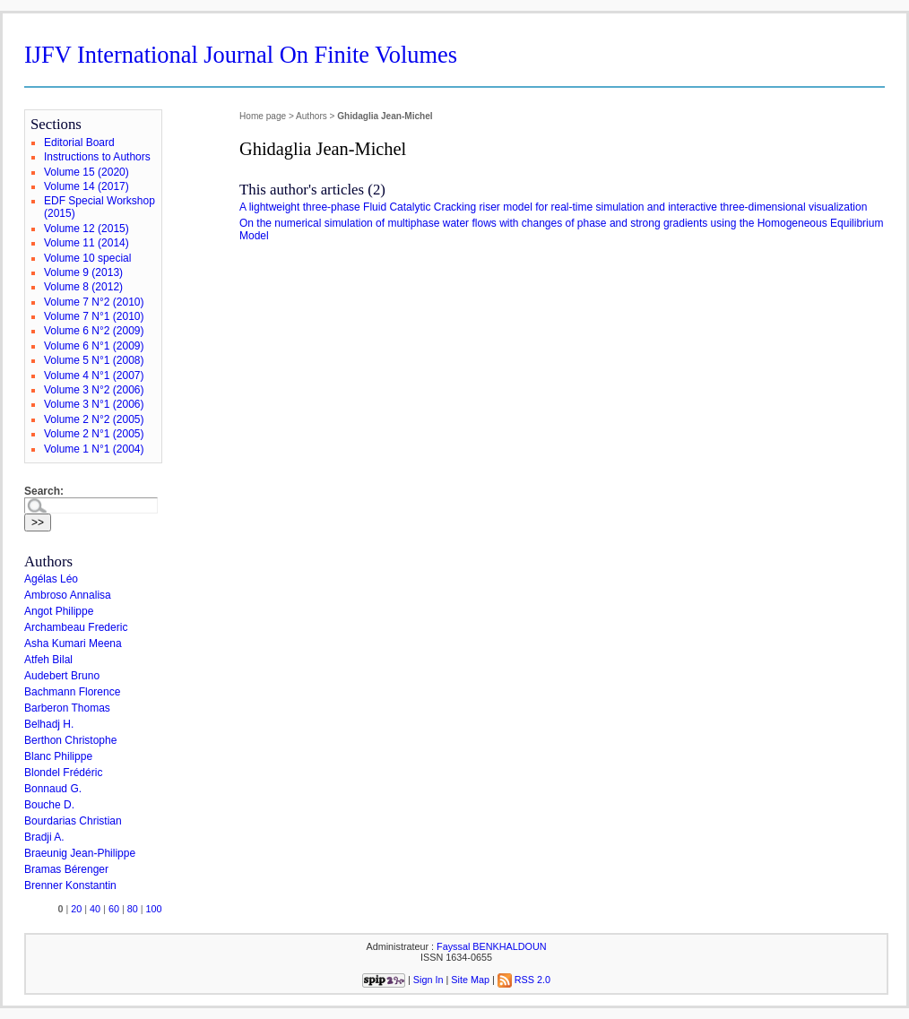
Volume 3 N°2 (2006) (94, 390)
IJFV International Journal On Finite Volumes (240, 54)
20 (76, 908)
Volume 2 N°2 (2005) (94, 419)
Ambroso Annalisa (67, 595)
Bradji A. (44, 837)
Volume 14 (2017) (86, 186)
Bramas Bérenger (66, 869)
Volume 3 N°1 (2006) (94, 404)
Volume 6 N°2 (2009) (94, 330)
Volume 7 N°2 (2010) (94, 302)
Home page (262, 116)
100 (154, 908)
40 (95, 908)
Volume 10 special (87, 258)
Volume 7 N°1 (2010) (94, 316)
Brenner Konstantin (70, 885)
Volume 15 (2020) (86, 172)
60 (113, 908)
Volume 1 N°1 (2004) (94, 449)
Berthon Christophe (70, 740)
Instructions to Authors (97, 157)
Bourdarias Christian (73, 821)
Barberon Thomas (67, 708)
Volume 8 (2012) (83, 287)
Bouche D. (49, 805)
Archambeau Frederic (75, 627)
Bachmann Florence (72, 692)
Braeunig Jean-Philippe (79, 853)
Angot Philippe (58, 611)
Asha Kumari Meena (73, 643)
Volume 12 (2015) (86, 228)
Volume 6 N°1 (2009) (94, 346)
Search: (44, 491)
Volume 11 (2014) (86, 243)
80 (132, 908)
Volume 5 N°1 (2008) (94, 360)
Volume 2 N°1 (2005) (94, 433)
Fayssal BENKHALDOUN (491, 946)
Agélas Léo (51, 579)
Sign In (428, 979)
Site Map (470, 979)
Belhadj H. (49, 724)
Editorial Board (79, 142)
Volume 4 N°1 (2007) (94, 375)
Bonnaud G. (53, 788)
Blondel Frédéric (63, 772)
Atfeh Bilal (48, 659)
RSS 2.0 (524, 979)
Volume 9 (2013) (83, 272)
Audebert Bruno (62, 675)
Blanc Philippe (58, 756)
